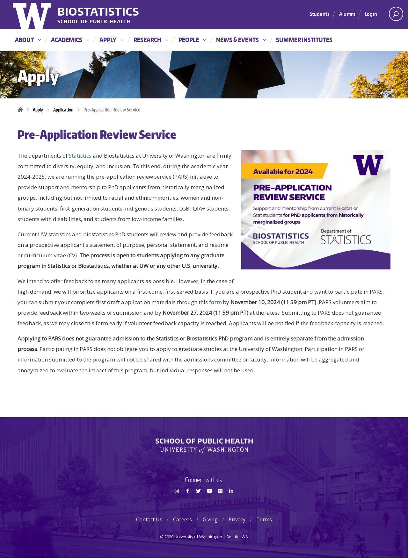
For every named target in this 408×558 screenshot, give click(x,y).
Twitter (198, 502)
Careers (182, 519)
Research (151, 40)
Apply (111, 40)
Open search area (394, 15)
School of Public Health (94, 21)
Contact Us (149, 519)
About (28, 40)
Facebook (187, 502)
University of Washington (33, 14)
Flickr (220, 502)
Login (371, 13)
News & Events (241, 40)
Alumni (347, 13)
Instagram (176, 502)
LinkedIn (231, 502)
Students (320, 13)
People (192, 40)
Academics (70, 40)
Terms (264, 519)
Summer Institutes (304, 40)
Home (22, 110)
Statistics (80, 155)
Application (63, 109)
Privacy (237, 519)
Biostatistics (98, 11)
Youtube (209, 502)
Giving (210, 519)
